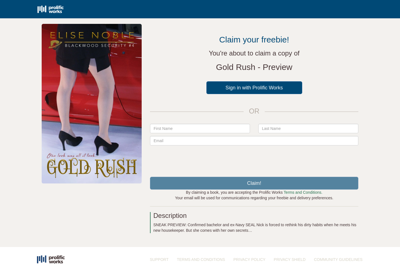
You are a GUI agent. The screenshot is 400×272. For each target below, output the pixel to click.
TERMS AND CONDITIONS (201, 259)
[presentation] (254, 159)
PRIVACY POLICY (249, 259)
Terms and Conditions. (303, 192)
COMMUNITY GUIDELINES (338, 259)
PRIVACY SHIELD (290, 259)
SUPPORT (159, 259)
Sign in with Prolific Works (254, 87)
